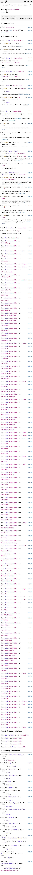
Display (9, 72)
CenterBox (5, 300)
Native (24, 523)
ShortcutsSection (7, 650)
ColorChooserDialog (8, 315)
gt (5, 206)
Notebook (4, 533)
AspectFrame (5, 630)
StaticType (10, 228)
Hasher (8, 91)
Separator (5, 635)
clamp (6, 142)
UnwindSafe (9, 747)
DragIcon (4, 348)
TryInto (14, 845)
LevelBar (4, 469)
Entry (24, 381)
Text (23, 704)
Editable (4, 363)
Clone (8, 40)
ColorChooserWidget (8, 320)
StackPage (5, 678)
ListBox (4, 489)
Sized (14, 766)
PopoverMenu (5, 566)
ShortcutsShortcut (8, 655)
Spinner (4, 670)
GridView (4, 443)
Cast (10, 781)
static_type (8, 231)
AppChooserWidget (7, 528)
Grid (23, 438)
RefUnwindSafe (10, 735)
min (5, 133)
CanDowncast (5, 854)
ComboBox (4, 335)
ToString (11, 823)
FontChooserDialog (8, 419)
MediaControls (6, 510)
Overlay (4, 538)
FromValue (19, 841)
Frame (24, 432)
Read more (20, 46)
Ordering (5, 116)
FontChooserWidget (8, 424)
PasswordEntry (6, 551)
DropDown (4, 358)
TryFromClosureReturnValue (12, 838)
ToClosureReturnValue (16, 809)
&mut (22, 88)
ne (5, 163)
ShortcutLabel (6, 640)
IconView (4, 453)
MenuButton (5, 515)
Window (24, 267)
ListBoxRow (5, 494)
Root (23, 597)
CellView (4, 295)
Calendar (4, 285)
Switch (24, 701)
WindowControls (7, 272)
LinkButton (5, 479)
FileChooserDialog (8, 391)
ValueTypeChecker (10, 868)
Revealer (4, 594)
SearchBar (5, 620)
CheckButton (5, 305)
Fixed (24, 399)
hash (5, 88)
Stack (24, 673)
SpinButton (5, 665)
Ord (7, 111)
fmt (5, 61)
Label (24, 464)
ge (5, 215)
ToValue (8, 814)
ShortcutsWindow (7, 660)
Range (24, 589)
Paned (24, 546)
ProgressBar (5, 586)
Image (24, 456)
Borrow (10, 769)
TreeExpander (6, 719)
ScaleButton (5, 605)
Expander (4, 386)
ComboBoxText (6, 340)
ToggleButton (6, 714)
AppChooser (5, 378)
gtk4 (8, 10)
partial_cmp (8, 177)
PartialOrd (6, 175)
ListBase (4, 484)
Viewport (4, 256)
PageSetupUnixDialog (9, 543)
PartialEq (5, 153)
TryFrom (14, 829)
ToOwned (11, 817)
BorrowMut (12, 775)
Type (18, 231)
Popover (4, 561)
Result (17, 62)
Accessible (28, 2)
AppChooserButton (7, 429)
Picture (4, 556)
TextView (4, 709)
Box (23, 251)
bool (24, 156)
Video (24, 727)
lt (5, 187)
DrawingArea (5, 353)
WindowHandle (6, 277)
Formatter (5, 62)
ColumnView (5, 330)
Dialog (24, 343)
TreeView (4, 724)
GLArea (24, 435)
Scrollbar (5, 610)
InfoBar (4, 461)
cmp (5, 114)
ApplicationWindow (8, 581)
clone (6, 43)
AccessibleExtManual (16, 755)
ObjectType (13, 151)
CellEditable (6, 290)
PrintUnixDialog (7, 576)
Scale (24, 600)
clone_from (8, 49)
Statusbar (5, 698)
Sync (7, 741)
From (10, 787)
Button (24, 280)
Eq (6, 238)
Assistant (5, 683)
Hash (7, 85)
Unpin (7, 744)
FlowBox (4, 404)
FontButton (5, 414)
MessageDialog (6, 520)
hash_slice (8, 97)
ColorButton (5, 310)
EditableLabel (6, 368)
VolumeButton (6, 261)
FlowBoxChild (6, 409)
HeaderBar (5, 448)
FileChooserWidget (8, 396)
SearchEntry (5, 625)
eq (5, 156)
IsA (6, 241)
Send (7, 738)
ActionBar (5, 248)
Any (9, 763)
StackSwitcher (6, 693)
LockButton (5, 505)
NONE (10, 30)
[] (7, 12)
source (3, 12)
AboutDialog (5, 243)
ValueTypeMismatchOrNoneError (9, 870)
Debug (8, 58)
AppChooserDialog (7, 474)
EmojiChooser (6, 373)
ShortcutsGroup (7, 645)
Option (15, 30)
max (5, 123)
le (5, 196)
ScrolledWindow (7, 615)
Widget (24, 264)
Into (12, 790)
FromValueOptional (8, 863)
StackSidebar (6, 688)
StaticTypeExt (13, 803)
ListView (4, 499)
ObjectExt (12, 797)
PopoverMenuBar (7, 571)
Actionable (5, 325)
